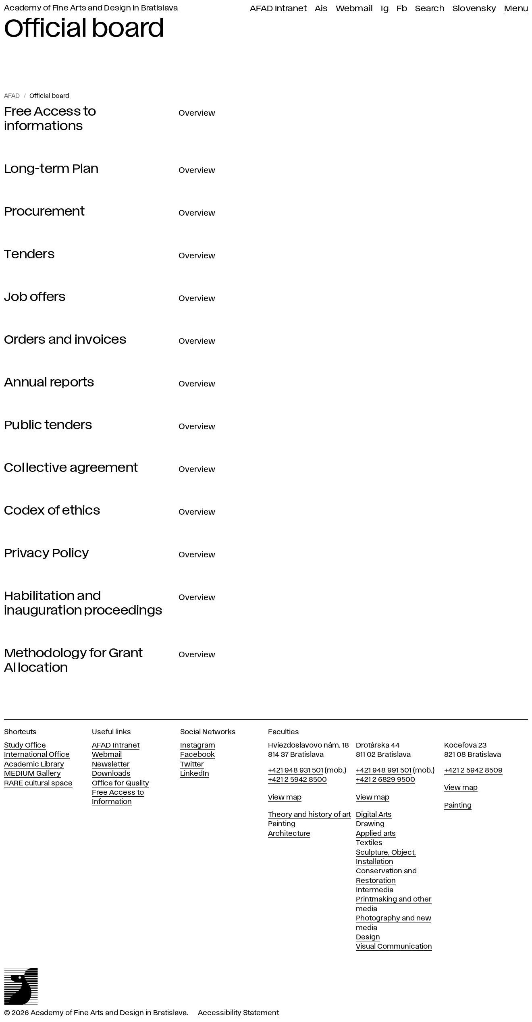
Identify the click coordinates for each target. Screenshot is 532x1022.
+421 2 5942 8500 (297, 780)
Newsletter (111, 764)
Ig (385, 8)
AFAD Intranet (278, 8)
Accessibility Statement (238, 1013)
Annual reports (49, 382)
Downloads (111, 774)
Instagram (197, 745)
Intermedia (374, 890)
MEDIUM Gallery (32, 774)
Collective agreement (71, 468)
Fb (402, 8)
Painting (281, 824)
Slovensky (474, 8)
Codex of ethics (52, 511)
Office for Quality (120, 783)
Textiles (369, 843)
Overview (197, 113)
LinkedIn (194, 774)
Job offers (35, 297)
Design (368, 937)
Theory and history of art (309, 815)
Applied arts (376, 834)
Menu (516, 8)
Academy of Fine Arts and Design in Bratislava (91, 8)
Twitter (192, 764)
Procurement (44, 212)
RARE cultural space (38, 783)
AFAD (12, 96)
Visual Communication (394, 946)
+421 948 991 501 (383, 770)
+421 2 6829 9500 (385, 780)
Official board (49, 96)
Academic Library (34, 764)
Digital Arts (374, 815)
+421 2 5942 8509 (473, 770)
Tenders (29, 254)
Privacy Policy (46, 553)
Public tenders (48, 425)
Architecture (289, 834)
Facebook (197, 755)
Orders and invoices (65, 340)
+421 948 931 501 (295, 770)
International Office (37, 755)
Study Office (25, 745)
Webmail (354, 8)
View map (284, 797)
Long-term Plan (51, 169)
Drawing (370, 824)
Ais (321, 8)
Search (430, 8)
